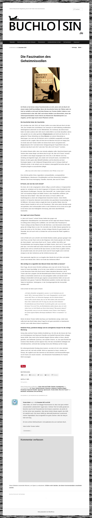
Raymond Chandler (32, 389)
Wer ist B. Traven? (63, 389)
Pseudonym (24, 389)
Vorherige (73, 47)
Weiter (80, 47)
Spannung (40, 389)
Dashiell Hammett (40, 388)
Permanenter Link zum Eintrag (34, 391)
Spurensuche (47, 389)
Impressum (76, 42)
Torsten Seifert (54, 389)
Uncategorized (60, 386)
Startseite (12, 42)
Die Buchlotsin (67, 42)
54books (47, 136)
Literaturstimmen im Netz (54, 42)
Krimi (39, 386)
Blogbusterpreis (48, 134)
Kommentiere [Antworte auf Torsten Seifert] (27, 431)
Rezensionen (41, 42)
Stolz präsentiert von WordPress (46, 511)
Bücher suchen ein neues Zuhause (26, 42)
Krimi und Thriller (46, 386)
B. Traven (32, 388)
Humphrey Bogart (61, 388)
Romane (53, 386)
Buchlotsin (23, 391)
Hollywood (54, 388)
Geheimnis (48, 388)
